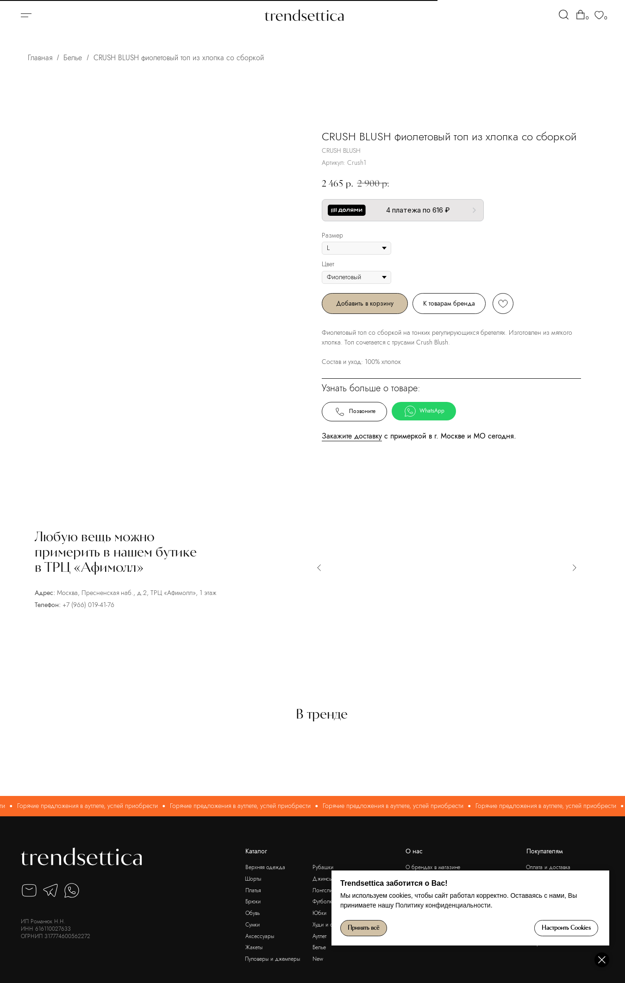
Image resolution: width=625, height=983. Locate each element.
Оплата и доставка (548, 867)
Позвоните (354, 411)
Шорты (253, 879)
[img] (563, 14)
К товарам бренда (449, 303)
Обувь (252, 913)
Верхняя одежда (265, 867)
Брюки (253, 901)
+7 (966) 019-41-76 (88, 604)
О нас (414, 851)
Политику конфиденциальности (443, 905)
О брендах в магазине (433, 867)
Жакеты (253, 947)
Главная (40, 57)
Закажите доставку (352, 436)
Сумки (252, 924)
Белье (72, 57)
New (317, 959)
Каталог (256, 851)
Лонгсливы (325, 890)
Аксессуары (259, 936)
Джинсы (322, 879)
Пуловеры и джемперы (272, 959)
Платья (253, 890)
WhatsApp (424, 411)
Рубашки (322, 867)
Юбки (319, 913)
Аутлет (319, 936)
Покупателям (544, 851)
